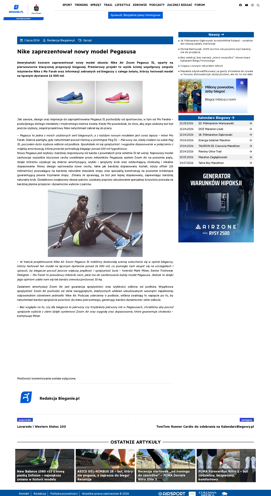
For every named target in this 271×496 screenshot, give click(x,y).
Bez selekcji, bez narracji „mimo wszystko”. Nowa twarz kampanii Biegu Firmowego (215, 59)
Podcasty (157, 5)
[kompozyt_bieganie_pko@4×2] (25, 10)
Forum (200, 5)
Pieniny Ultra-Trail (210, 151)
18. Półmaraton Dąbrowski (215, 134)
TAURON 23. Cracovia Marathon (219, 146)
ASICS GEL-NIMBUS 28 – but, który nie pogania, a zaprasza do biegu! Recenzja (105, 475)
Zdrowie (140, 5)
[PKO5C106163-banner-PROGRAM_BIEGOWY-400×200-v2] (212, 95)
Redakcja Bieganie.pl (60, 40)
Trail (108, 5)
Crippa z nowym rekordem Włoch (201, 65)
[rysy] (216, 204)
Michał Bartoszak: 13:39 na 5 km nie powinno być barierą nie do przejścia (215, 50)
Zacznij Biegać (179, 5)
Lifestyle (122, 5)
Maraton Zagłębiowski (212, 157)
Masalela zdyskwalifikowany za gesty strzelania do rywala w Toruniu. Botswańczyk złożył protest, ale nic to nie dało (216, 72)
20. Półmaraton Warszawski (216, 123)
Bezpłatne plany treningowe (141, 15)
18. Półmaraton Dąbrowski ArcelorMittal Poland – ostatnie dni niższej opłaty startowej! (216, 42)
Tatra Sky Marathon (211, 163)
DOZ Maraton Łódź (210, 129)
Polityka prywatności (64, 493)
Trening (81, 5)
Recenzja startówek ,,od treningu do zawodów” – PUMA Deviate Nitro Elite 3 (164, 475)
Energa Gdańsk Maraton (214, 140)
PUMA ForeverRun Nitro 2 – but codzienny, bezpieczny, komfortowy (223, 475)
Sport (67, 5)
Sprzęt (95, 5)
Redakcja (40, 493)
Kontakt (24, 493)
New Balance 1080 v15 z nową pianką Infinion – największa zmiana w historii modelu (40, 475)
